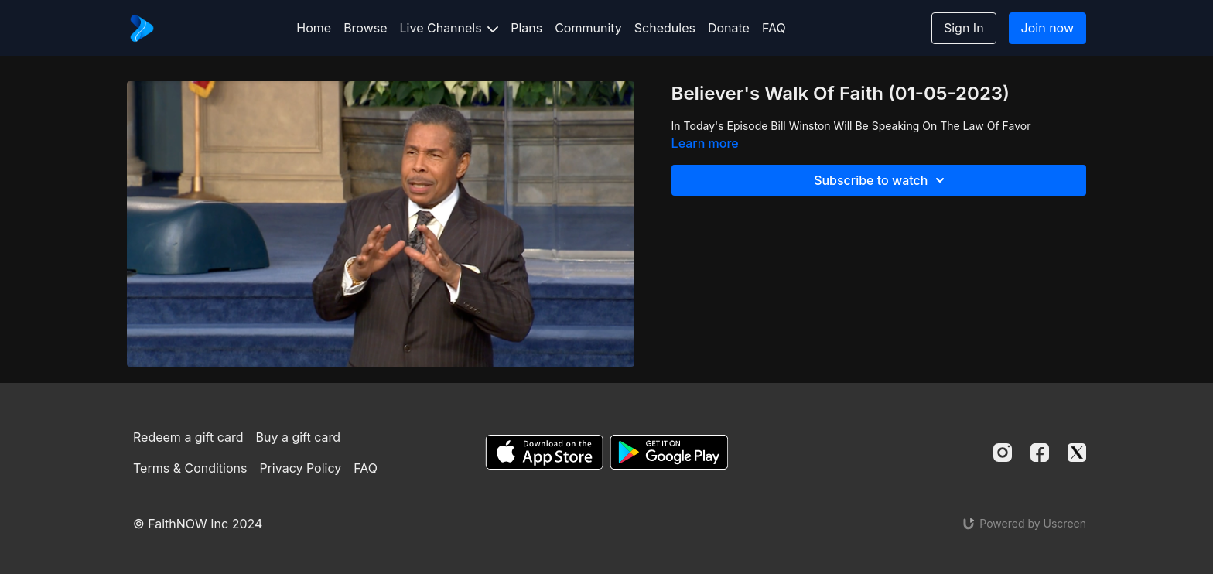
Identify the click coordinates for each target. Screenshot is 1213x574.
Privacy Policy (300, 468)
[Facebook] (1039, 452)
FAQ (774, 28)
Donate (729, 28)
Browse (365, 28)
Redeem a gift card (188, 437)
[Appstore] (544, 452)
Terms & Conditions (190, 468)
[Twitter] (1077, 452)
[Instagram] (1002, 452)
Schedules (664, 28)
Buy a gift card (298, 437)
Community (588, 28)
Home (313, 28)
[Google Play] (669, 452)
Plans (526, 28)
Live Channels (449, 28)
